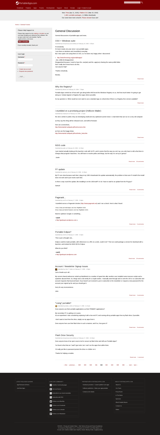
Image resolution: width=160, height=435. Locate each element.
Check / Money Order (87, 429)
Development (50, 8)
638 (79, 365)
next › (130, 365)
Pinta (67, 13)
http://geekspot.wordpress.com (66, 220)
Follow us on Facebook (57, 406)
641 (96, 365)
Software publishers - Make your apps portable (95, 388)
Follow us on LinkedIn (57, 410)
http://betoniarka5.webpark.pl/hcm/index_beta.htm (71, 133)
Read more (141, 78)
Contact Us (119, 406)
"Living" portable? (63, 303)
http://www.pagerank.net (89, 203)
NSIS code (60, 145)
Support (59, 8)
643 (106, 365)
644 (112, 365)
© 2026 (60, 426)
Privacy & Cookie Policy (70, 426)
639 (85, 365)
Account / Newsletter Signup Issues (71, 266)
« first (65, 365)
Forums (41, 8)
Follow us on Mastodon (57, 414)
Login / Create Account (84, 8)
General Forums (25, 24)
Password (21, 63)
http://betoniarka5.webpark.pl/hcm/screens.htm (70, 127)
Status (117, 409)
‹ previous (72, 365)
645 (118, 365)
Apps (35, 8)
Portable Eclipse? (63, 232)
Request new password (26, 71)
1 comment (141, 357)
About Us (118, 384)
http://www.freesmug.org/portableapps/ (69, 57)
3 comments (140, 189)
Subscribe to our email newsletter (60, 393)
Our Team (118, 388)
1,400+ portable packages (72, 15)
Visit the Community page (58, 385)
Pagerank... (60, 197)
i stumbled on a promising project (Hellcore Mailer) (78, 111)
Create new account (25, 69)
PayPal (79, 429)
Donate (72, 8)
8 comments (140, 327)
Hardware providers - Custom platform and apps (96, 384)
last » (135, 365)
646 (123, 365)
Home (17, 24)
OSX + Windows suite (65, 41)
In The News (119, 395)
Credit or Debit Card (70, 429)
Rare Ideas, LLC (71, 428)
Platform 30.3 (84, 13)
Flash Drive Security (64, 335)
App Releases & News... (23, 384)
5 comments (140, 224)
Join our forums (55, 389)
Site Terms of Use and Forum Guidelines (90, 426)
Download (20, 8)
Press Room (119, 392)
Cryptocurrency (98, 429)
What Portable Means (121, 402)
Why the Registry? (63, 87)
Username (21, 57)
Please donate (86, 18)
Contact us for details (88, 392)
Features (28, 8)
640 (91, 365)
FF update (60, 169)
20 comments (140, 161)
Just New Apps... (21, 388)
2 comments (140, 295)
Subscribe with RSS (56, 397)
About (66, 8)
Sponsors (118, 399)
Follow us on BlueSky (57, 401)
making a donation (39, 33)
